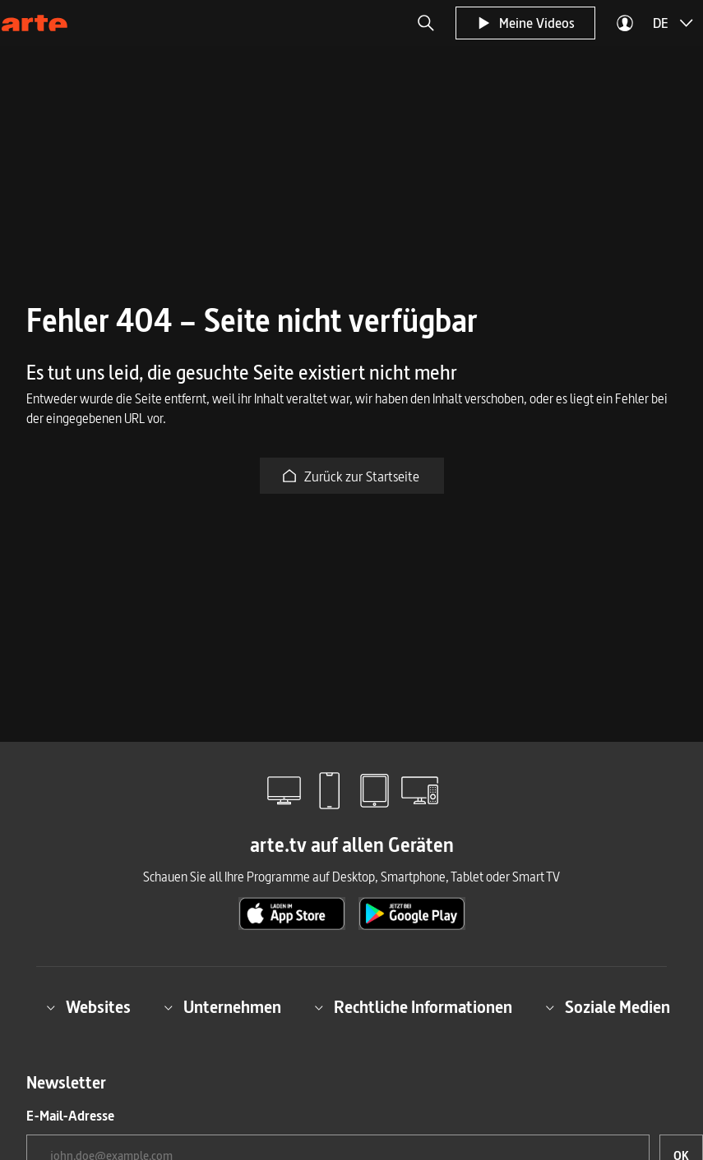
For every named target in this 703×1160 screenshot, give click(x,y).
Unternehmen (222, 1007)
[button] (426, 23)
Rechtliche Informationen (413, 1007)
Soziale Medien (607, 1007)
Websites (88, 1007)
